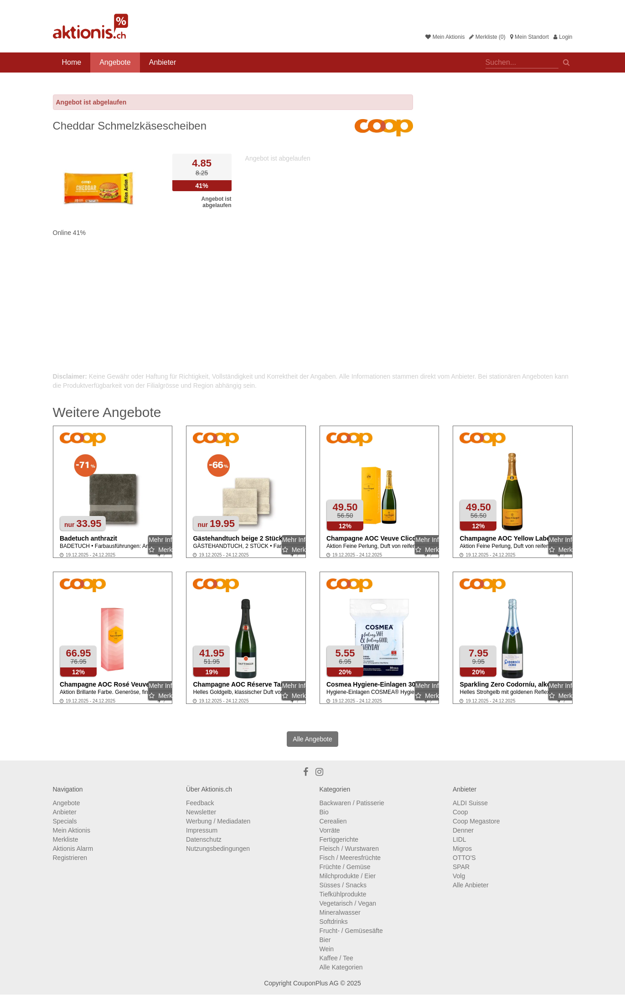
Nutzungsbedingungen (218, 848)
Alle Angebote (312, 739)
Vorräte (330, 830)
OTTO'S (464, 857)
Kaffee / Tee (336, 958)
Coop (460, 812)
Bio (324, 812)
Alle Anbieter (471, 885)
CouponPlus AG (316, 983)
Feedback (200, 803)
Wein (327, 949)
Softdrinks (334, 921)
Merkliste (65, 839)
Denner (463, 830)
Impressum (201, 830)
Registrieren (70, 857)
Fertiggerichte (339, 839)
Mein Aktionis (445, 37)
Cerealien (333, 821)
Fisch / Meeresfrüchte (350, 857)
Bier (325, 939)
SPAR (461, 866)
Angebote (115, 62)
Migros (462, 848)
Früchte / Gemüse (345, 866)
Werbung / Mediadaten (218, 821)
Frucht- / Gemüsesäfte (351, 930)
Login (563, 37)
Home (72, 62)
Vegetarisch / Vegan (348, 903)
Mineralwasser (340, 912)
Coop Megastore (476, 821)
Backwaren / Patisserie (352, 803)
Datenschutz (204, 839)
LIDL (459, 839)
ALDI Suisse (470, 803)
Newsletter (201, 812)
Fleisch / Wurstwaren (349, 848)
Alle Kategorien (341, 967)
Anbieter (162, 62)
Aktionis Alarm (73, 848)
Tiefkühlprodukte (343, 894)
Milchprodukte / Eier (348, 876)
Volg (459, 876)
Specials (65, 821)
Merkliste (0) (487, 37)
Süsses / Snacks (343, 885)
